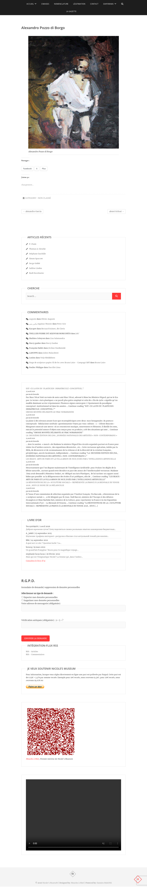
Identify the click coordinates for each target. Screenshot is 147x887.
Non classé (44, 198)
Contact (94, 4)
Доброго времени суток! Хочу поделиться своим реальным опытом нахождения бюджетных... (71, 529)
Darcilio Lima (54, 367)
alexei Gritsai (116, 211)
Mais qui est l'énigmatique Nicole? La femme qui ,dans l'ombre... (54, 557)
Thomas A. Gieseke (37, 249)
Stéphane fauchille (37, 254)
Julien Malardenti (50, 353)
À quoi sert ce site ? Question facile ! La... (43, 543)
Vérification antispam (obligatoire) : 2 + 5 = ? (42, 620)
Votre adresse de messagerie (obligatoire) (40, 603)
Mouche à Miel (32, 759)
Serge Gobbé (34, 263)
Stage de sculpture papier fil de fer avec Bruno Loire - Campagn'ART (59, 362)
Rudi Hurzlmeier (36, 273)
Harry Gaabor (52, 343)
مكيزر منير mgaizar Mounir (40, 324)
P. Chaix (32, 244)
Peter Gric (61, 324)
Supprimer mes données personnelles (41, 600)
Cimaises (45, 4)
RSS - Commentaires (35, 655)
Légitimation (79, 4)
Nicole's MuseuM (50, 883)
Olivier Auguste (48, 319)
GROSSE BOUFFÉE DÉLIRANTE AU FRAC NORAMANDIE (50, 412)
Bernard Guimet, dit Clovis (53, 329)
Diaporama (108, 4)
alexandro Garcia (32, 211)
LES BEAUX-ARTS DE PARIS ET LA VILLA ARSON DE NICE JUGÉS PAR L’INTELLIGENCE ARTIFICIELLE (71, 459)
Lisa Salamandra (57, 338)
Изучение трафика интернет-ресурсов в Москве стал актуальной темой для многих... (67, 536)
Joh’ (77, 333)
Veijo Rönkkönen (47, 358)
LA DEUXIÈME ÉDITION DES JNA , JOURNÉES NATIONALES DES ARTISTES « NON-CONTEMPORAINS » (71, 435)
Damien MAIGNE (104, 883)
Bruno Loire (100, 362)
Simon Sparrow (36, 258)
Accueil (30, 4)
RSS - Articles (32, 652)
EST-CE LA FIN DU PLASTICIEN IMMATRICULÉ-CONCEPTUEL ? (55, 388)
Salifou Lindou (35, 268)
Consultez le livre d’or (36, 561)
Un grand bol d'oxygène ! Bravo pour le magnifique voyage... (52, 550)
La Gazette (71, 11)
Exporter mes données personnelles (41, 597)
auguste (32, 319)
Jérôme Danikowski (56, 348)
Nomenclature (61, 4)
